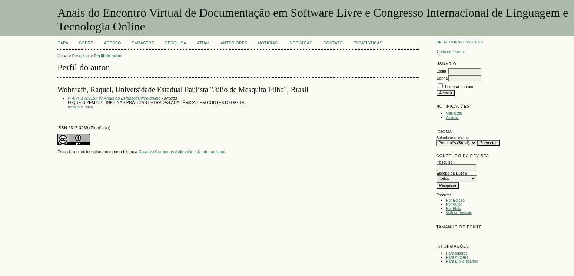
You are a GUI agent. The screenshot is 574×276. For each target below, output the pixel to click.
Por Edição (455, 200)
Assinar (452, 117)
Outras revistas (459, 213)
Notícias (268, 43)
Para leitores (456, 253)
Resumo (75, 107)
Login (441, 71)
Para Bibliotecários (462, 261)
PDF (89, 107)
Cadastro (143, 43)
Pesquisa (175, 43)
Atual (203, 43)
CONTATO (333, 43)
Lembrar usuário (459, 87)
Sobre (86, 43)
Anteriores (234, 43)
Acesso (112, 43)
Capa (63, 43)
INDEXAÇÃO (300, 43)
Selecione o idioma (452, 138)
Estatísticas (368, 43)
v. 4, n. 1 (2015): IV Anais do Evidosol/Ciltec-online (114, 98)
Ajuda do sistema (451, 52)
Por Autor (454, 204)
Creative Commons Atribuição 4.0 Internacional (182, 151)
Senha (442, 78)
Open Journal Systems (459, 42)
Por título (453, 208)
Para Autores (457, 257)
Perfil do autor (108, 56)
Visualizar (454, 113)
